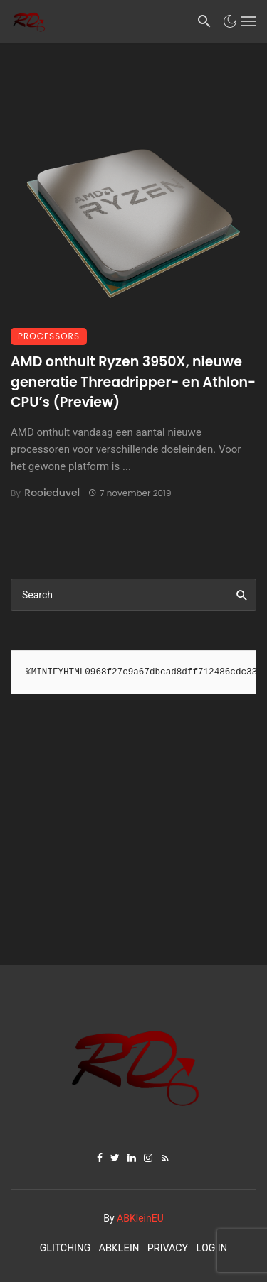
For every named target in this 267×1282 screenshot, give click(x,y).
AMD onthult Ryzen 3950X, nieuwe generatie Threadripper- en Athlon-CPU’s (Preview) (133, 382)
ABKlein (118, 1248)
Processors (49, 336)
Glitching (65, 1248)
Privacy (168, 1248)
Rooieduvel (52, 493)
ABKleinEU (140, 1218)
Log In (212, 1248)
